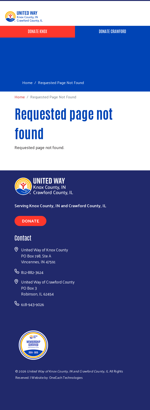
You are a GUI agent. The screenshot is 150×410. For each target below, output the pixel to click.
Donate (30, 221)
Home (27, 82)
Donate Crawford (112, 31)
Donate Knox (37, 31)
